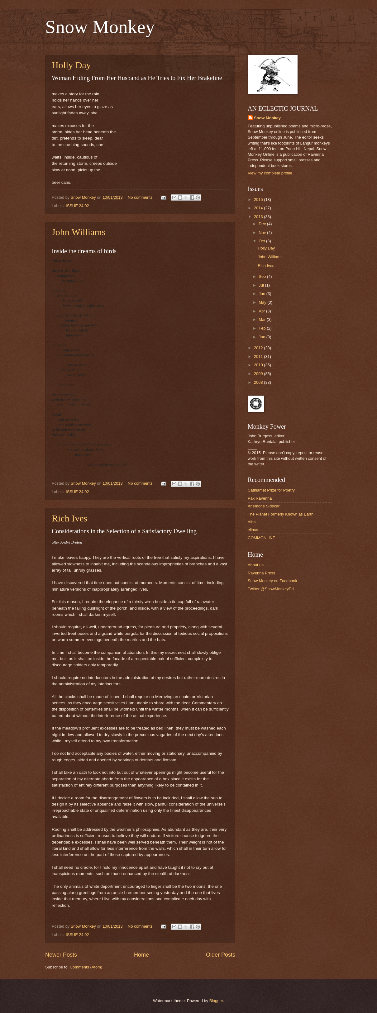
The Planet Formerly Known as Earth (280, 514)
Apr (262, 311)
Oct (262, 241)
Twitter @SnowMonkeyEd (271, 589)
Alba (252, 522)
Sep (263, 276)
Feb (263, 328)
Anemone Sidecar (263, 506)
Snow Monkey (100, 27)
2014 (259, 208)
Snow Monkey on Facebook (272, 580)
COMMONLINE (261, 537)
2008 (259, 382)
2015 (259, 199)
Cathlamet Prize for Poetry (271, 490)
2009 (259, 373)
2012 (259, 347)
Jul (262, 285)
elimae (254, 529)
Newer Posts (61, 955)
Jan (262, 337)
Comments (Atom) (86, 967)
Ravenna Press (261, 573)
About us (256, 565)
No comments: (141, 197)
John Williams (78, 232)
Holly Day (71, 65)
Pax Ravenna (260, 498)
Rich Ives (69, 518)
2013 (259, 216)
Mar (263, 319)
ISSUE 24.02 (77, 205)
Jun (262, 293)
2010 (259, 365)
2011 (259, 356)
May (263, 302)
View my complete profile (270, 173)
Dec (263, 223)
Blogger (216, 1000)
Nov (263, 232)
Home (141, 955)
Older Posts (220, 955)
